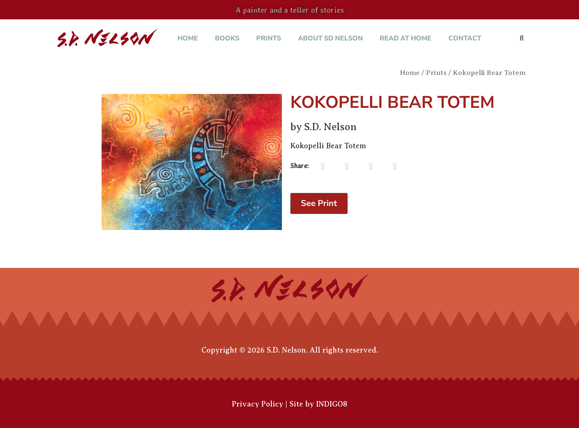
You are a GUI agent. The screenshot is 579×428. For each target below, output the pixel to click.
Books (227, 38)
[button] (521, 38)
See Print (319, 203)
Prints (268, 38)
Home (187, 38)
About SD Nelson (330, 38)
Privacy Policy (257, 404)
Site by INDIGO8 (318, 404)
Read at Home (406, 38)
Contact (464, 38)
